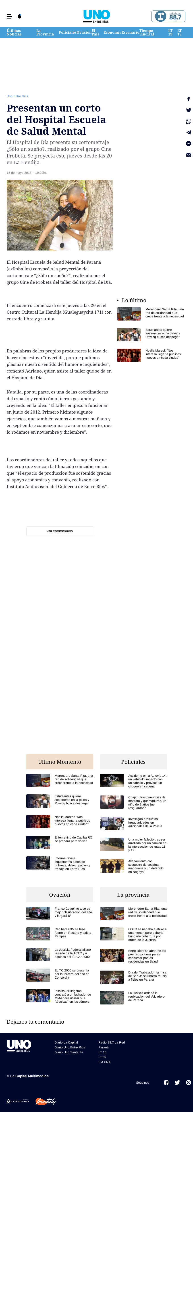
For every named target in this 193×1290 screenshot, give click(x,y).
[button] (9, 16)
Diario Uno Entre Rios (69, 1047)
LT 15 (179, 32)
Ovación (84, 32)
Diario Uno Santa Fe (68, 1052)
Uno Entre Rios (17, 96)
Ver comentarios (60, 531)
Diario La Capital (66, 1042)
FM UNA (104, 1062)
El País (95, 32)
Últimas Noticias (14, 32)
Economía (113, 32)
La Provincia (45, 32)
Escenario (130, 32)
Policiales (68, 32)
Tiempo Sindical (146, 32)
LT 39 (170, 32)
